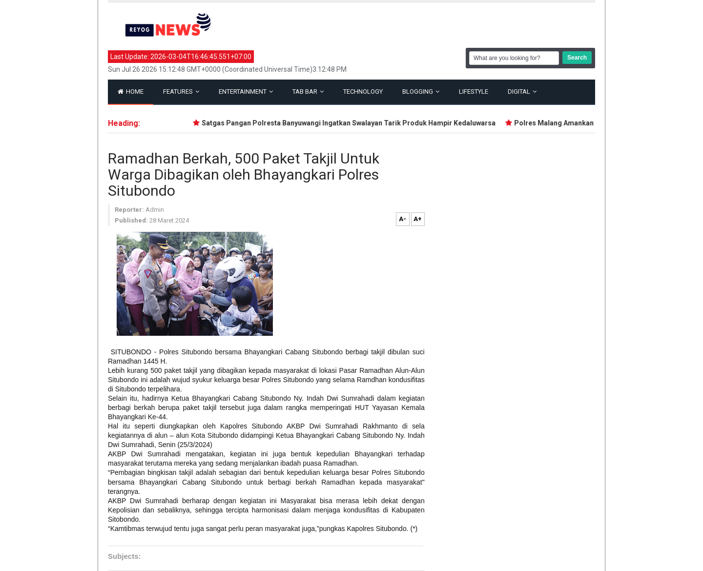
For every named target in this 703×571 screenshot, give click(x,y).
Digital (522, 91)
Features (181, 91)
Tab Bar (308, 91)
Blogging (420, 91)
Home (131, 91)
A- (402, 219)
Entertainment (246, 91)
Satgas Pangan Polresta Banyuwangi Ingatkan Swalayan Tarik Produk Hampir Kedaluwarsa (350, 123)
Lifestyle (473, 91)
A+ (418, 219)
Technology (363, 91)
